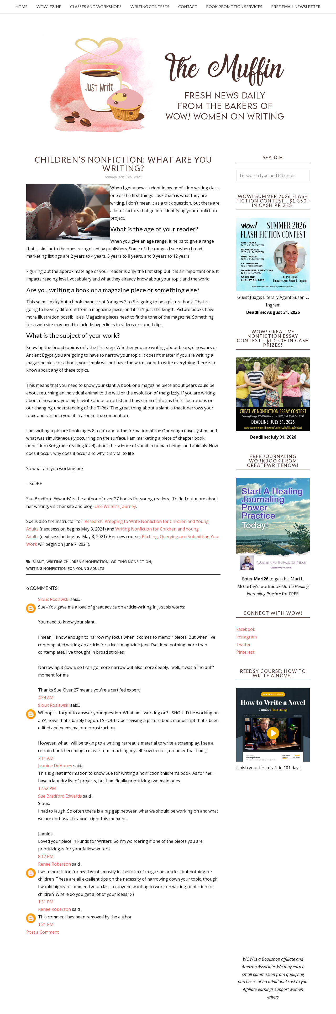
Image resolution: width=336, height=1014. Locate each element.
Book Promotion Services (234, 6)
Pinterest (245, 652)
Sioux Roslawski (53, 599)
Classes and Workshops (96, 6)
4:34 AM (46, 697)
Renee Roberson (54, 864)
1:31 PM (46, 902)
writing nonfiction (131, 561)
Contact (187, 6)
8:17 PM (46, 856)
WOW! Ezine (48, 6)
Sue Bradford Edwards (60, 796)
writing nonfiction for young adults (65, 568)
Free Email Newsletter (296, 6)
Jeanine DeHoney (55, 765)
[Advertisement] (273, 863)
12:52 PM (47, 788)
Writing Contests (149, 6)
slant (38, 561)
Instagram (246, 637)
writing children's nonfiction (77, 561)
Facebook (245, 629)
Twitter (243, 644)
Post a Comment (42, 932)
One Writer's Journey (115, 506)
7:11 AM (46, 758)
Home (21, 6)
